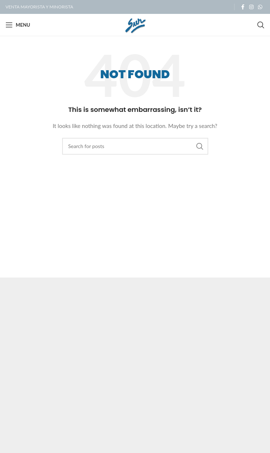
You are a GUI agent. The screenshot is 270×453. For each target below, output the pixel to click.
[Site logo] (135, 24)
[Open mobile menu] (18, 25)
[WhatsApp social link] (260, 7)
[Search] (261, 25)
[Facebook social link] (242, 7)
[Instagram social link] (251, 7)
